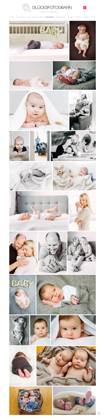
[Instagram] (84, 7)
